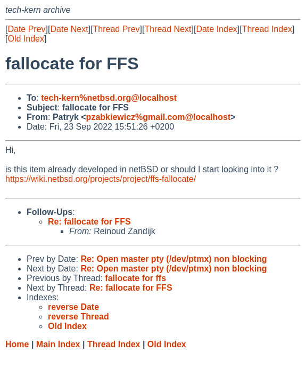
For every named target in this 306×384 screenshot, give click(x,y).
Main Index (58, 344)
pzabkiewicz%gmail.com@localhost (158, 117)
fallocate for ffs (135, 278)
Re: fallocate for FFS (89, 221)
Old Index (25, 38)
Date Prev (26, 29)
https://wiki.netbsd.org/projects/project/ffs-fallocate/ (100, 178)
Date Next (69, 29)
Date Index (216, 29)
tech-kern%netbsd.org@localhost (109, 97)
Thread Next (167, 29)
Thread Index (267, 29)
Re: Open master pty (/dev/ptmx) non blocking (173, 258)
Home (17, 344)
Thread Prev (116, 29)
